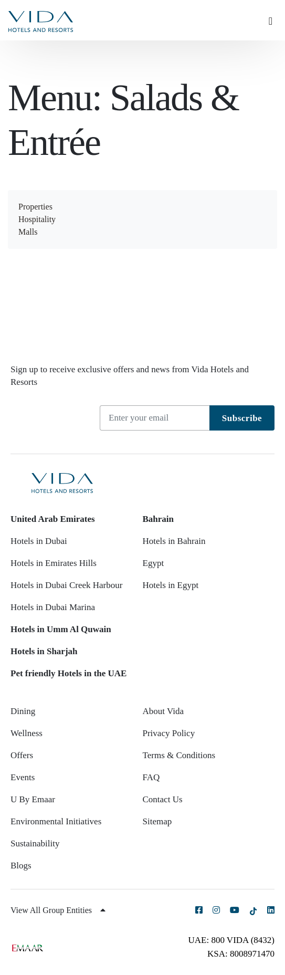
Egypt (153, 563)
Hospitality (37, 219)
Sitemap (157, 821)
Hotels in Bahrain (174, 541)
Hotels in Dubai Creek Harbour (66, 585)
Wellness (26, 733)
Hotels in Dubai (38, 541)
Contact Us (163, 799)
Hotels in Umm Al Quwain (60, 629)
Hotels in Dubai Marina (52, 607)
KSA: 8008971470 (241, 954)
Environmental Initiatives (55, 821)
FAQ (151, 777)
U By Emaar (32, 799)
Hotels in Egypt (171, 585)
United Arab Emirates (52, 519)
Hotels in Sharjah (44, 651)
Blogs (20, 866)
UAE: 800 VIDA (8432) (231, 940)
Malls (27, 231)
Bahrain (158, 519)
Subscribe (242, 418)
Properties (35, 206)
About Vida (163, 711)
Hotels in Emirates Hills (53, 563)
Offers (21, 755)
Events (22, 777)
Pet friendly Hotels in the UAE (68, 673)
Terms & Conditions (179, 755)
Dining (22, 711)
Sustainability (35, 843)
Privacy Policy (169, 733)
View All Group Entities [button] (57, 910)
